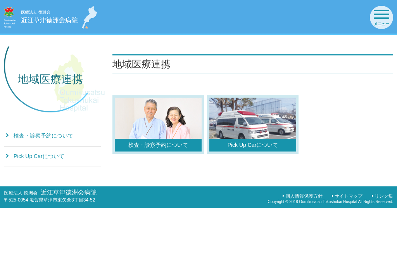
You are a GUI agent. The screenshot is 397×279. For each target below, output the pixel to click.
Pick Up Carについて (39, 156)
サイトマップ (348, 196)
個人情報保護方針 (304, 196)
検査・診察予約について (43, 136)
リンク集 (384, 196)
